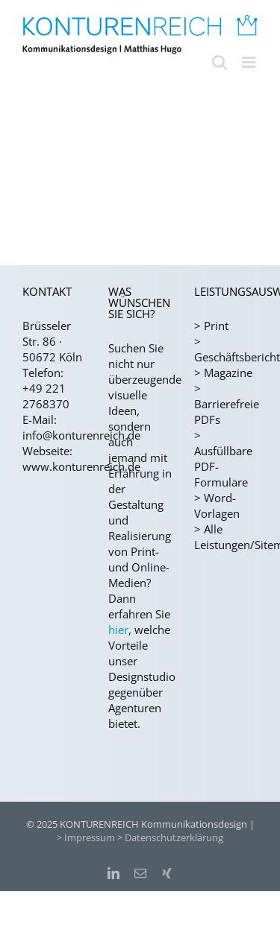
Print (216, 325)
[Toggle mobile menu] (250, 62)
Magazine (228, 372)
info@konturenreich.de (81, 435)
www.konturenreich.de (81, 466)
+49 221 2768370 (45, 396)
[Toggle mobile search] (219, 62)
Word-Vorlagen (217, 505)
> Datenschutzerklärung (170, 837)
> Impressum (86, 837)
